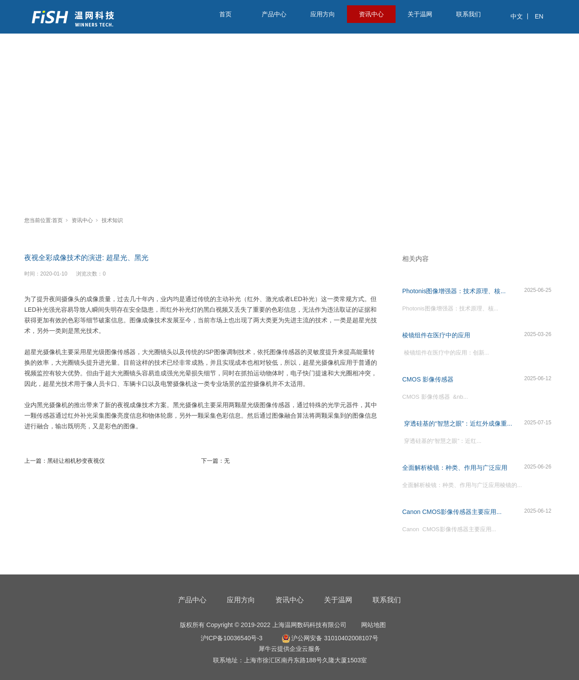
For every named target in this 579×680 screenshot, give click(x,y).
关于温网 (420, 14)
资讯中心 (371, 14)
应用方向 (322, 14)
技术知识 (112, 220)
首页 (225, 14)
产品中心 (274, 14)
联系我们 (468, 14)
